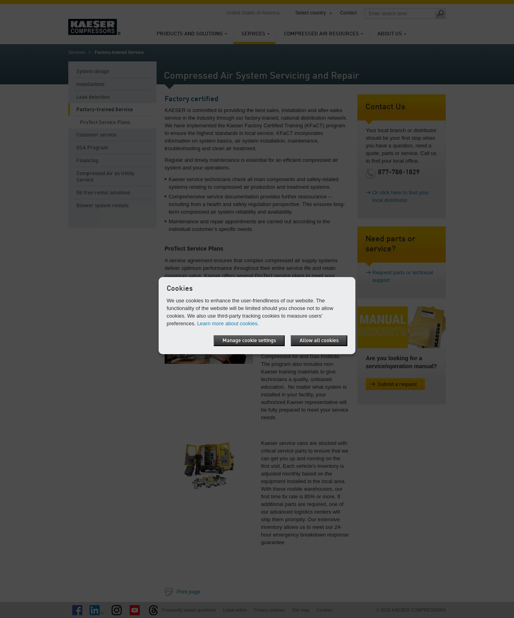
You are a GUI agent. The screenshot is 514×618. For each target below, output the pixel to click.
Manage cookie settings (249, 340)
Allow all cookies (319, 340)
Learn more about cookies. (228, 323)
